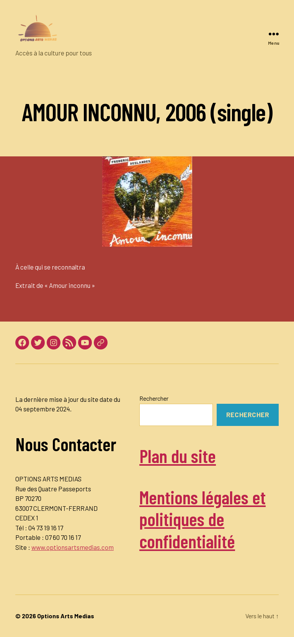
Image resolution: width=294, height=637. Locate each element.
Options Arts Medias (65, 615)
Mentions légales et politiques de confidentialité (202, 519)
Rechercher (153, 398)
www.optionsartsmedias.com (72, 547)
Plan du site (177, 456)
